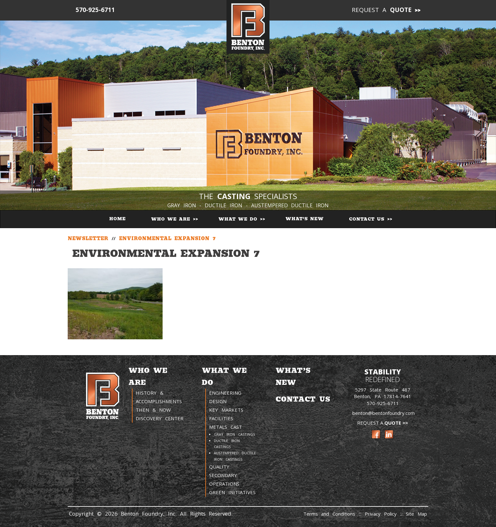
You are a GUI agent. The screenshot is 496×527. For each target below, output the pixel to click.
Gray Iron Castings (234, 434)
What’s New (304, 218)
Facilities (221, 418)
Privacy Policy (382, 514)
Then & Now (153, 410)
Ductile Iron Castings (227, 443)
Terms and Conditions (329, 514)
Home (117, 218)
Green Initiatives (232, 492)
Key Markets (226, 410)
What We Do (238, 219)
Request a (382, 10)
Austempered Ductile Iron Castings (235, 456)
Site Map (416, 514)
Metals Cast (225, 427)
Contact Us (368, 219)
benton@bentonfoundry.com (383, 413)
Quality (219, 466)
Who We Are (171, 219)
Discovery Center (159, 418)
